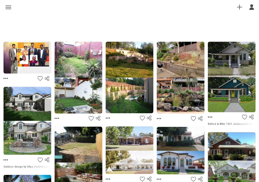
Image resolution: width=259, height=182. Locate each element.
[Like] (40, 78)
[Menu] (6, 78)
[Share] (47, 78)
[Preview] (130, 150)
